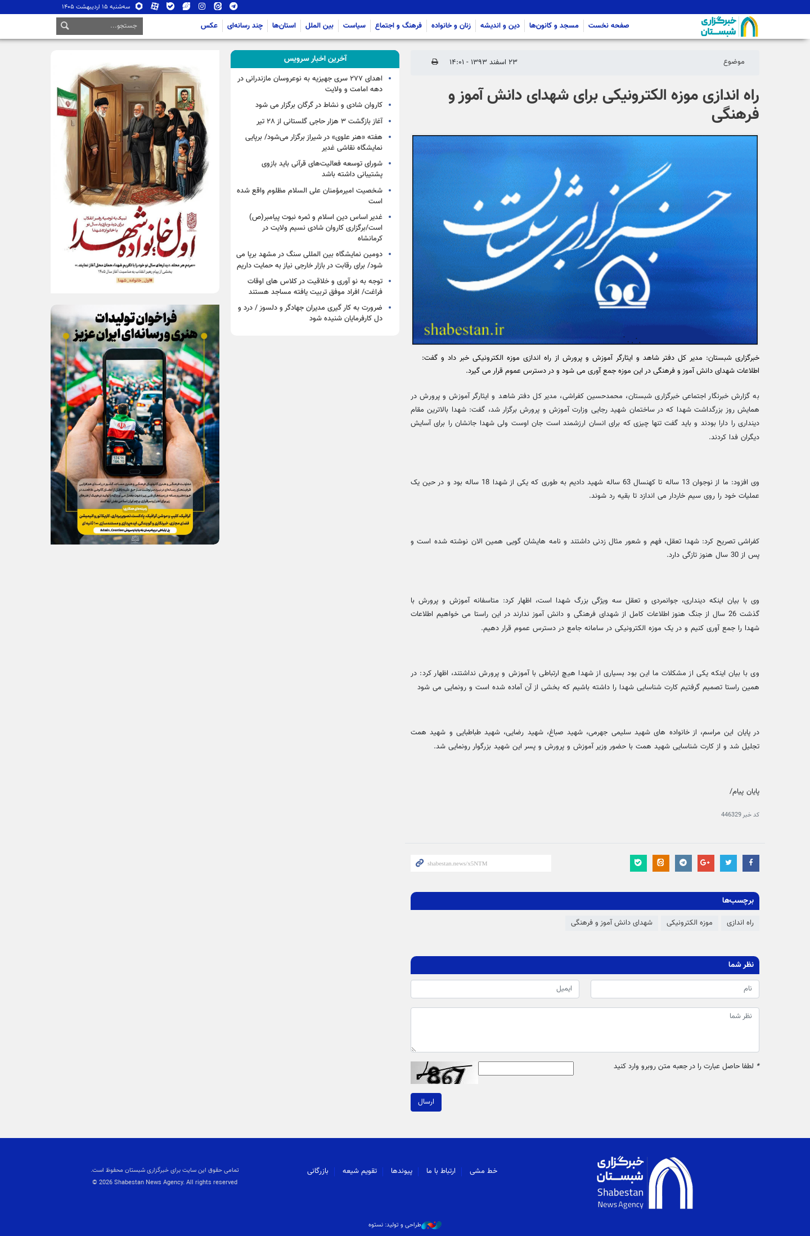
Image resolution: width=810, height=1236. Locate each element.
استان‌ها (284, 26)
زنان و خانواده (451, 26)
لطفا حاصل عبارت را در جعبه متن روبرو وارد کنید (686, 1066)
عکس (209, 26)
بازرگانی (317, 1171)
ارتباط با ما (441, 1171)
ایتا (217, 7)
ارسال (426, 1102)
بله (170, 7)
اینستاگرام (202, 7)
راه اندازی (740, 923)
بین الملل (319, 26)
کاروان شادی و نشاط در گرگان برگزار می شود (318, 105)
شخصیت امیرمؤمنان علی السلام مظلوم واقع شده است (309, 196)
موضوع (734, 62)
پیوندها (401, 1171)
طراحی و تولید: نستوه (405, 1225)
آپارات (154, 7)
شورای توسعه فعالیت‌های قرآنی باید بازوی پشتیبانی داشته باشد (322, 169)
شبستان (697, 26)
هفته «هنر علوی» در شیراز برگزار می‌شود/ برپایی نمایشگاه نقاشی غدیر (313, 143)
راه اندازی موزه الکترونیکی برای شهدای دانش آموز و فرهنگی (603, 105)
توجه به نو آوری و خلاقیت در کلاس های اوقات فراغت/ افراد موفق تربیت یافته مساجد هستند (315, 287)
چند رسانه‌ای (245, 26)
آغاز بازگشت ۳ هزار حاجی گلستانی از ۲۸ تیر (319, 121)
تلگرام (233, 7)
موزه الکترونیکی (690, 923)
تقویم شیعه (360, 1171)
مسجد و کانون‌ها (554, 26)
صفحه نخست (608, 26)
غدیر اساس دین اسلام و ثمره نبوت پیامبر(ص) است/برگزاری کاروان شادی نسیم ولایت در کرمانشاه (315, 228)
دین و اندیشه (500, 26)
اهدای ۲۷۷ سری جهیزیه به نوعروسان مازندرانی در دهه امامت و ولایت (309, 84)
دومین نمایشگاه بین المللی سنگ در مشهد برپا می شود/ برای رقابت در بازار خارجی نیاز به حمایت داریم (309, 260)
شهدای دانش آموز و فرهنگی (611, 923)
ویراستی (186, 7)
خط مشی (483, 1171)
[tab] (315, 59)
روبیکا (139, 7)
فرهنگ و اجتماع (398, 26)
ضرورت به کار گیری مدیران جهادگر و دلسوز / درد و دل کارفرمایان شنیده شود (310, 313)
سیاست (354, 26)
